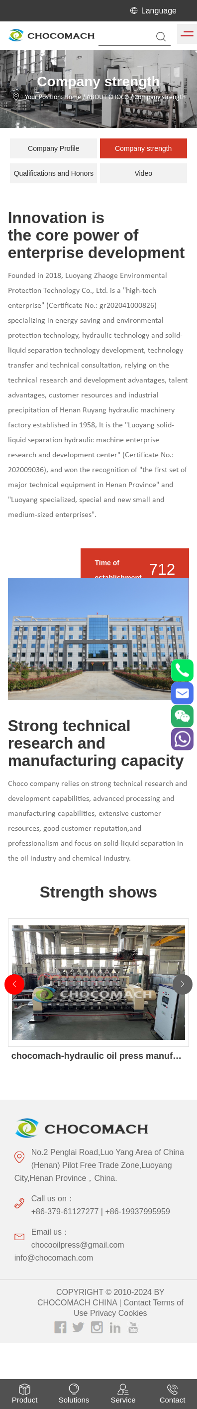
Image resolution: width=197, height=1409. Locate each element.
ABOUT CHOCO (108, 97)
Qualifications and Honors (54, 173)
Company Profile (54, 148)
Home (72, 97)
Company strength (160, 97)
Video (143, 173)
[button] (183, 983)
